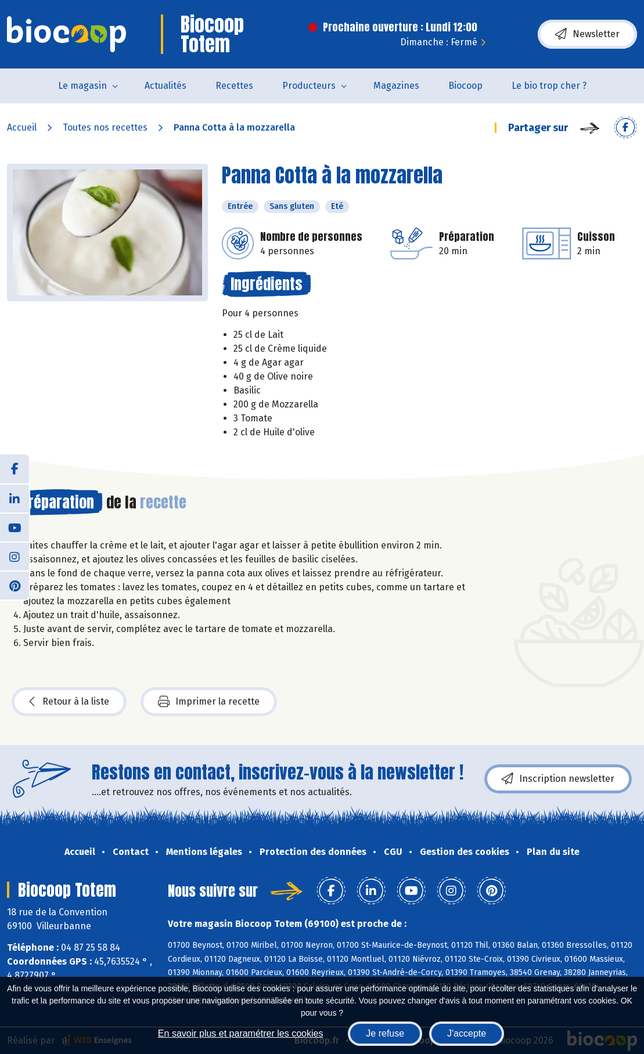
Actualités (165, 85)
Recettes (234, 85)
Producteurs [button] (309, 85)
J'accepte (466, 1033)
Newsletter (587, 34)
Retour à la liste (69, 702)
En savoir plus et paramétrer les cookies (240, 1033)
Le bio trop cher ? (549, 85)
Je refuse (385, 1033)
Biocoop (465, 85)
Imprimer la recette (209, 702)
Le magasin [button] (82, 85)
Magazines (396, 85)
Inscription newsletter (558, 779)
